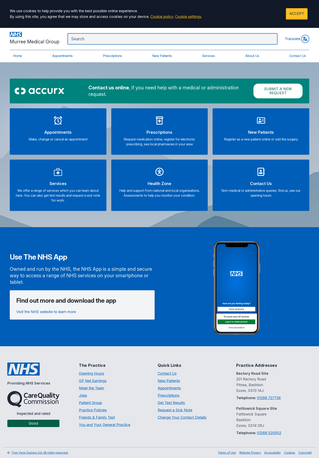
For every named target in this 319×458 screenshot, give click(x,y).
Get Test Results (171, 403)
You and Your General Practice (104, 425)
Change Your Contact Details (182, 417)
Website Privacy (250, 452)
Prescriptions (112, 56)
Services (208, 56)
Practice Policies (93, 410)
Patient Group (90, 403)
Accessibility (272, 452)
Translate (297, 39)
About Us (252, 56)
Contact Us (297, 56)
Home (17, 56)
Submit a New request (278, 91)
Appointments (62, 56)
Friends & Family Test (97, 417)
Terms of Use (227, 452)
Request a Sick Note (175, 410)
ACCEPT (296, 13)
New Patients (162, 56)
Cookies (289, 452)
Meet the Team (91, 388)
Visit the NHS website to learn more (46, 312)
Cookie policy (161, 16)
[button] (58, 131)
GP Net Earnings (93, 381)
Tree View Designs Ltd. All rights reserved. (39, 452)
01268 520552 (269, 433)
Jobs (83, 395)
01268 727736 (269, 398)
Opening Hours (91, 373)
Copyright (305, 452)
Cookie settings (188, 16)
